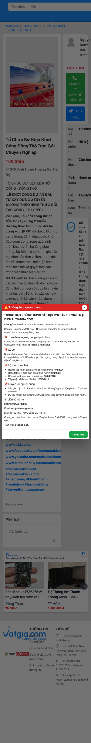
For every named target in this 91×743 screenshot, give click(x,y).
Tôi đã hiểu (78, 434)
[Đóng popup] (84, 307)
